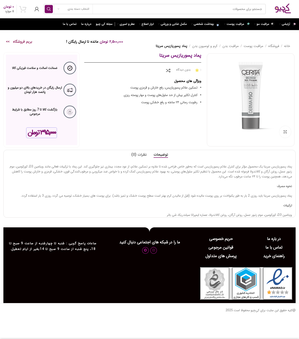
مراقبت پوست (253, 46)
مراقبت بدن (230, 46)
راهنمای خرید (274, 256)
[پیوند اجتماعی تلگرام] (145, 250)
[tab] (161, 154)
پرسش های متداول (220, 256)
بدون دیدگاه (183, 69)
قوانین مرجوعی (220, 247)
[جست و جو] (155, 9)
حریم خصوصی (221, 239)
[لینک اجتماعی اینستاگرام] (153, 250)
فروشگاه (273, 46)
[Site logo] (283, 8)
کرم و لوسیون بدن (204, 46)
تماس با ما (273, 247)
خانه (287, 46)
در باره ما (274, 239)
